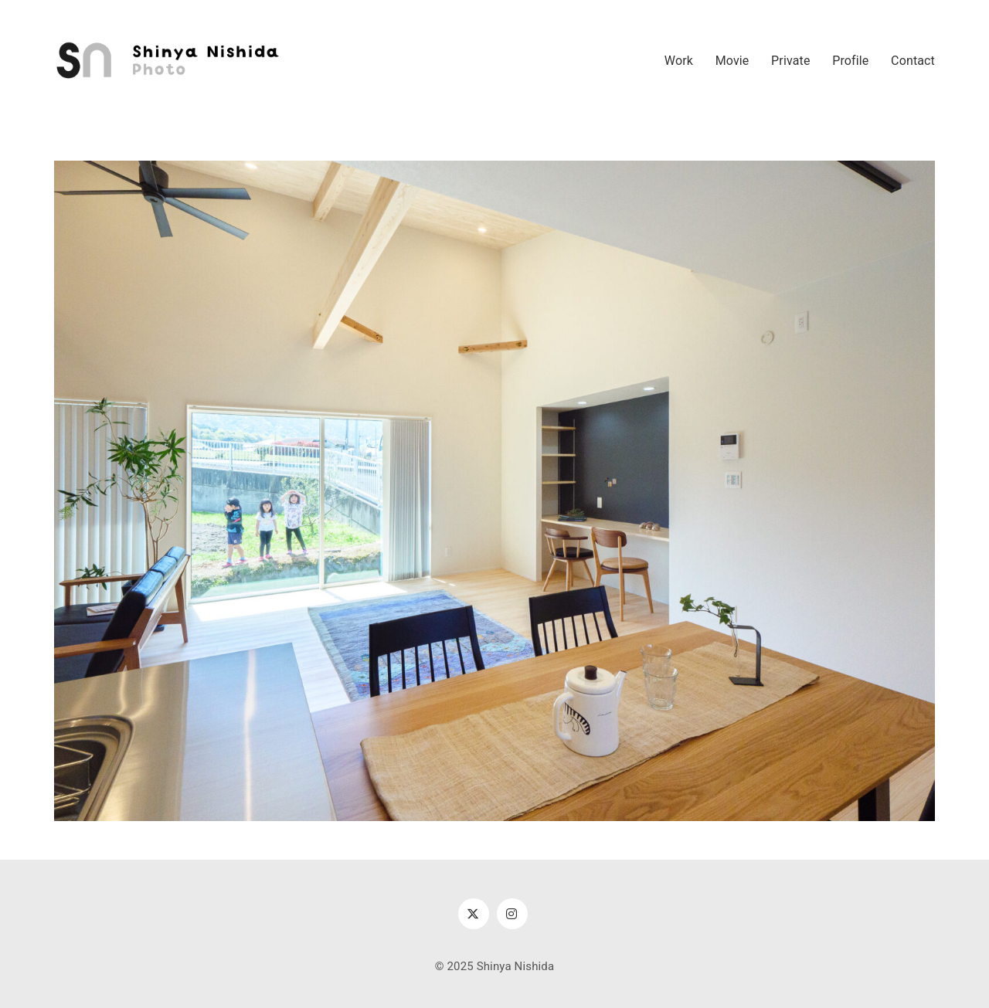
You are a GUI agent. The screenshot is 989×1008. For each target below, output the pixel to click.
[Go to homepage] (170, 61)
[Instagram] (512, 913)
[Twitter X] (473, 913)
